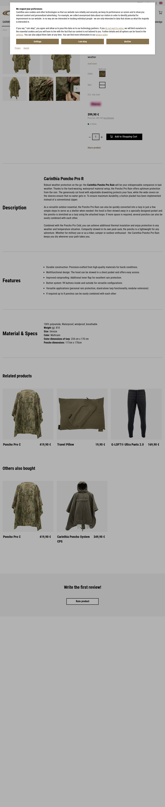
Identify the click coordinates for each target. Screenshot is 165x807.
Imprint (26, 48)
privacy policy (101, 34)
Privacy (18, 48)
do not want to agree (114, 28)
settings (19, 34)
